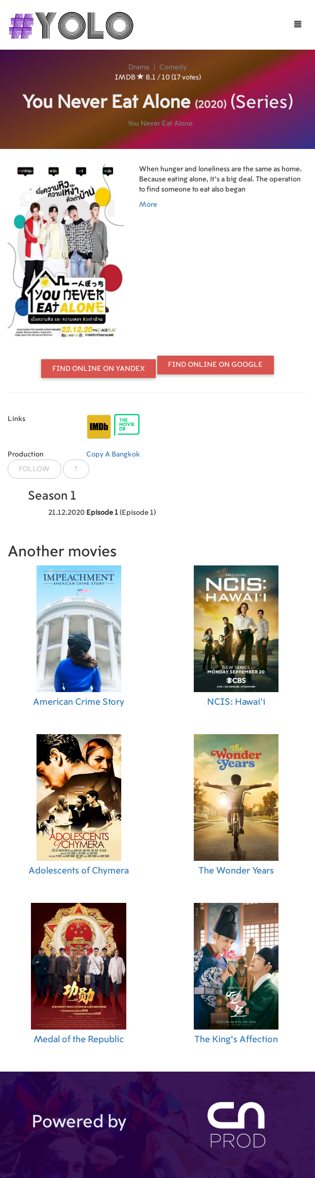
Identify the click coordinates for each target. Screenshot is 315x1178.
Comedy (173, 67)
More (148, 204)
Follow (34, 469)
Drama (138, 67)
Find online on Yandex (98, 368)
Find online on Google (215, 364)
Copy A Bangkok (113, 454)
